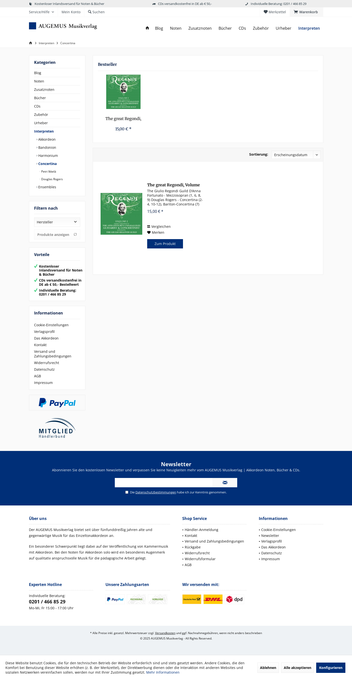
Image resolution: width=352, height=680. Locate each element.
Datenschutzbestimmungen (155, 492)
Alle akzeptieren (297, 667)
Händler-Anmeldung (201, 529)
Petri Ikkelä (48, 171)
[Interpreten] (309, 28)
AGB (37, 376)
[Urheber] (283, 28)
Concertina (47, 163)
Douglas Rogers (51, 179)
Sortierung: (258, 154)
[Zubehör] (260, 28)
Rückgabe (193, 547)
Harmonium (47, 155)
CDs (37, 106)
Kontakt (40, 344)
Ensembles (46, 187)
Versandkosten (165, 633)
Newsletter (270, 535)
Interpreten (44, 131)
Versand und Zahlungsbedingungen (52, 353)
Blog (37, 72)
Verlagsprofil (44, 331)
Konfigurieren (330, 667)
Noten (39, 81)
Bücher (40, 97)
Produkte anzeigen (57, 234)
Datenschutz (44, 369)
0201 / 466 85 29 (47, 601)
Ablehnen (268, 667)
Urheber (41, 123)
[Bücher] (225, 28)
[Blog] (159, 28)
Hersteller (45, 222)
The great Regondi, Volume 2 (123, 118)
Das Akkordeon (46, 338)
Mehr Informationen (163, 672)
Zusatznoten (44, 89)
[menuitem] (306, 12)
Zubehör (41, 114)
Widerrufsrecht (46, 362)
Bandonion (46, 147)
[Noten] (176, 28)
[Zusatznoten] (200, 28)
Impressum (43, 382)
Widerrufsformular (200, 559)
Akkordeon (46, 139)
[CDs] (242, 28)
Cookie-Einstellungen (51, 325)
